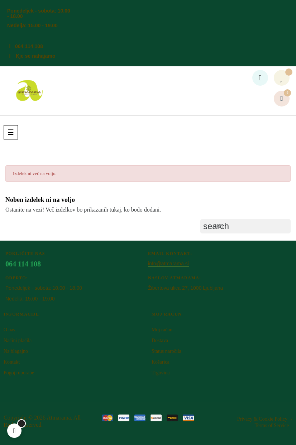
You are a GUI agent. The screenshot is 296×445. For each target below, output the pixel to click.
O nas (9, 329)
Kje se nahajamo (36, 56)
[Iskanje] (245, 226)
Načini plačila (18, 340)
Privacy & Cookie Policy (262, 419)
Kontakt (12, 362)
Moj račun (162, 329)
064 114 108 (29, 46)
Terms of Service (272, 425)
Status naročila (166, 351)
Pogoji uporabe (19, 372)
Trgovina (161, 372)
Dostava (160, 340)
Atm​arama (59, 418)
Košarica (161, 362)
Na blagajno (16, 351)
